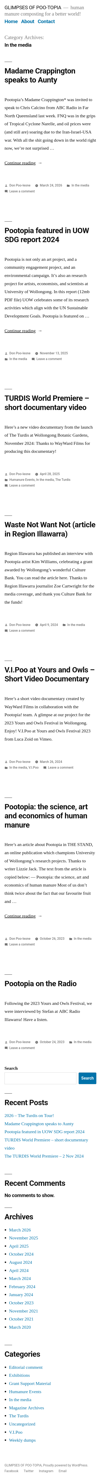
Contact (46, 21)
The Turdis (62, 480)
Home (11, 21)
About (27, 21)
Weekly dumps (22, 1440)
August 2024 (20, 1262)
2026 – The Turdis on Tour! (29, 1115)
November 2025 (23, 1238)
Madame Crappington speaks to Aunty (40, 76)
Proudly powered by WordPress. (65, 1465)
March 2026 (20, 1230)
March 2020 (20, 1327)
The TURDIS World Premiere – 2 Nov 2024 (44, 1156)
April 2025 (18, 1246)
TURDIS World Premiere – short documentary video (47, 403)
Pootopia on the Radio (41, 983)
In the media (80, 185)
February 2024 (22, 1287)
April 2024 (18, 1270)
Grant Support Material (30, 1383)
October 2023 (21, 1303)
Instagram (46, 1471)
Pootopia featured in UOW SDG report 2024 (47, 235)
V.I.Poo (34, 767)
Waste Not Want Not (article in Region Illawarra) (50, 529)
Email (63, 1471)
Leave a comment (22, 191)
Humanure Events (22, 480)
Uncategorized (22, 1424)
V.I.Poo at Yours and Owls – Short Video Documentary (50, 674)
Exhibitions (19, 1375)
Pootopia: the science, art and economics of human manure (46, 815)
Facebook (11, 1471)
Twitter (29, 1471)
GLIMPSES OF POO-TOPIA (33, 7)
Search (11, 1068)
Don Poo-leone (20, 185)
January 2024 (21, 1295)
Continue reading (23, 163)
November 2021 (23, 1311)
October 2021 (21, 1319)
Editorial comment (26, 1367)
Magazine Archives (26, 1408)
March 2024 (20, 1278)
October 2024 (21, 1254)
